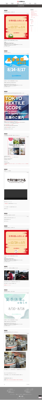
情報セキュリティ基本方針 (19, 394)
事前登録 (7, 127)
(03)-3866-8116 (27, 390)
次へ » (27, 384)
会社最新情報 (32, 21)
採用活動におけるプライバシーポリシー (27, 394)
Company (9, 4)
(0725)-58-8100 (9, 390)
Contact (32, 4)
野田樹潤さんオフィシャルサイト (7, 285)
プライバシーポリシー (12, 394)
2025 (31, 27)
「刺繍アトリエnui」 (11, 157)
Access (28, 4)
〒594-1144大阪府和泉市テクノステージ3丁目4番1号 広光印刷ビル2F (11, 392)
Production (14, 4)
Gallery (19, 4)
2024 (31, 28)
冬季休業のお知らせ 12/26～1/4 (34, 11)
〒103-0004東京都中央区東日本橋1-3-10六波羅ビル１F (28, 392)
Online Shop (24, 4)
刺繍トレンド (32, 22)
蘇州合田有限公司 (18, 122)
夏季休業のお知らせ (33, 12)
